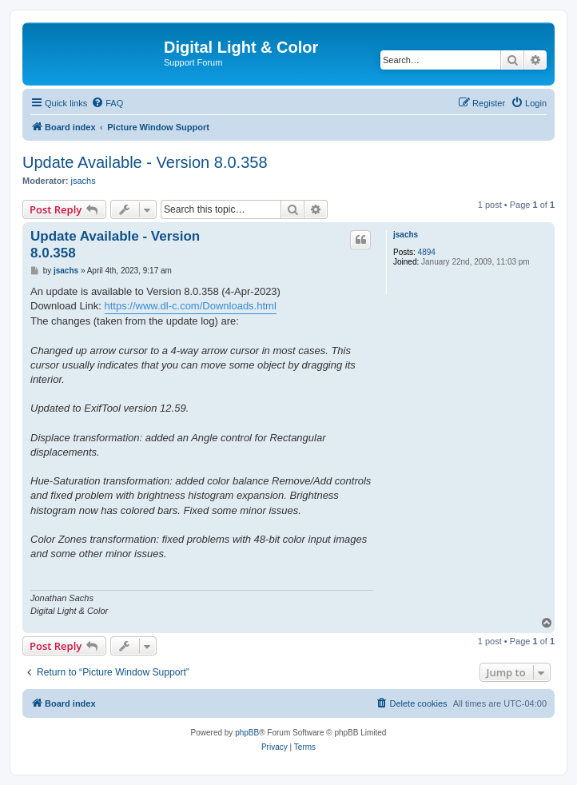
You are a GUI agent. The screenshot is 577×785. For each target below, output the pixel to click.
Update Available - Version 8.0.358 (145, 162)
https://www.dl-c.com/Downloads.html (191, 306)
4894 (427, 252)
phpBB (247, 732)
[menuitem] (107, 103)
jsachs (83, 180)
